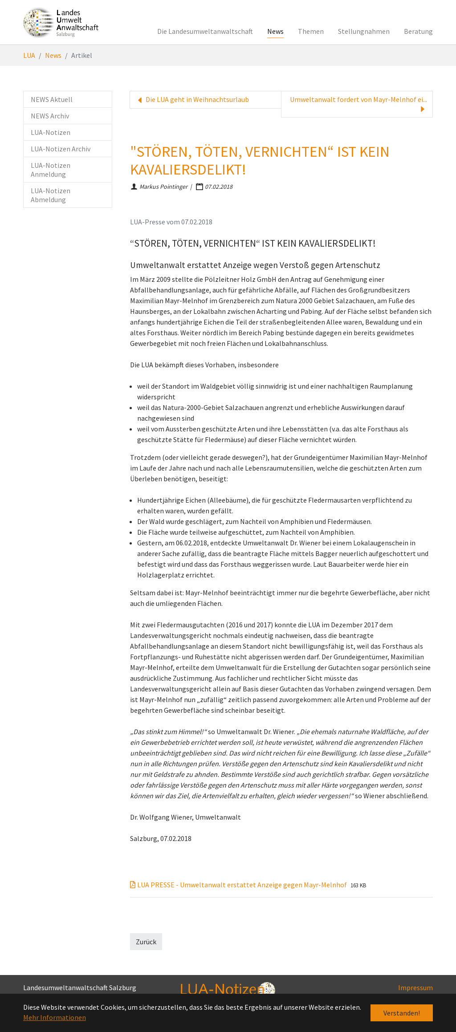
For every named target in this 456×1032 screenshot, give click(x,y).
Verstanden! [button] (401, 1012)
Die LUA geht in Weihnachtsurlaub (192, 100)
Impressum (415, 987)
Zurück (146, 941)
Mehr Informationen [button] (54, 1017)
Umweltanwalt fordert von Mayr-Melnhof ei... (358, 104)
